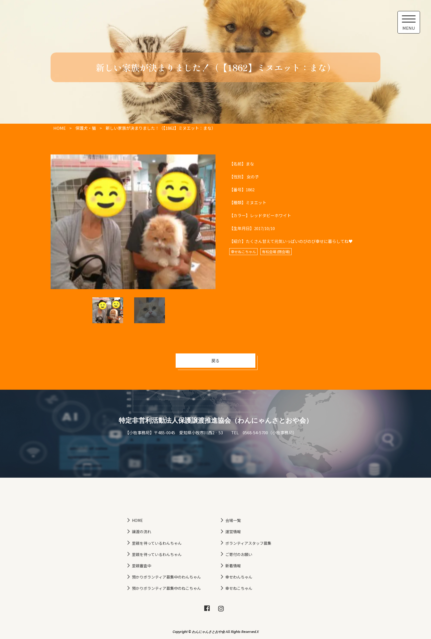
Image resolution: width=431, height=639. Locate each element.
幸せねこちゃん (238, 588)
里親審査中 (141, 565)
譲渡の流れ (141, 531)
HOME (137, 520)
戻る (215, 360)
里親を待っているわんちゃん (157, 543)
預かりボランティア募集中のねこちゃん (166, 588)
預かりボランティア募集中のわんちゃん (166, 577)
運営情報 (233, 531)
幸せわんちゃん (238, 577)
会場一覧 (233, 520)
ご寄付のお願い (238, 554)
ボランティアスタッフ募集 (248, 543)
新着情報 (233, 565)
